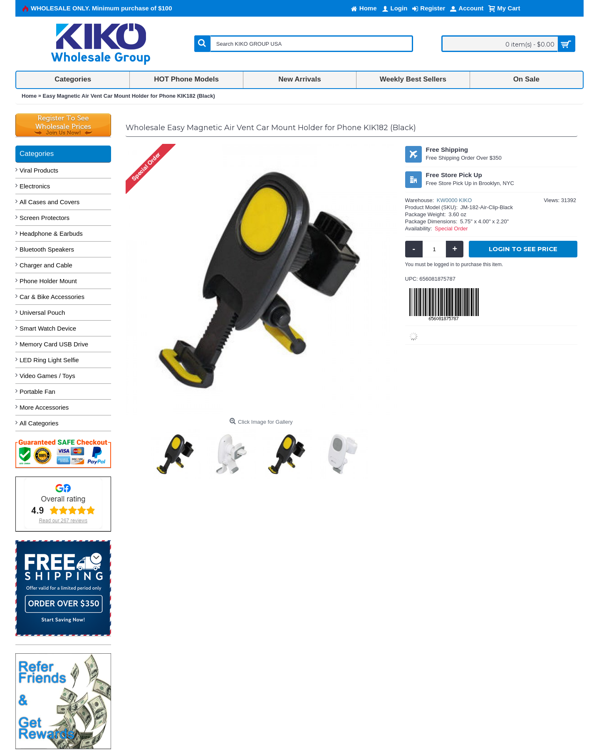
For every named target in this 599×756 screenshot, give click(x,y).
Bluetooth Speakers (47, 249)
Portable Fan (37, 391)
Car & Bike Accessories (52, 296)
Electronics (35, 186)
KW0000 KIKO (454, 200)
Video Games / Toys (47, 375)
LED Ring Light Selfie (49, 359)
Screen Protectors (44, 217)
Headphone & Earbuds (51, 233)
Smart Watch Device (48, 328)
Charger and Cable (46, 265)
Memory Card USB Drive (54, 344)
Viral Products (39, 170)
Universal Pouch (42, 312)
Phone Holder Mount (48, 280)
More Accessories (44, 407)
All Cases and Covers (49, 201)
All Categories (39, 423)
